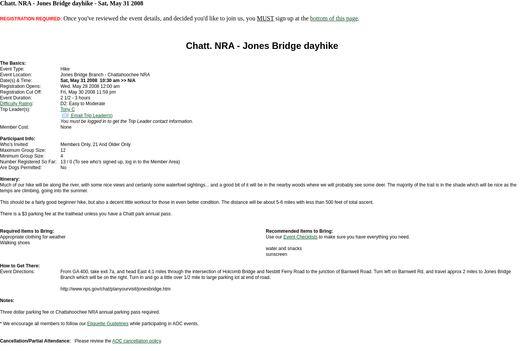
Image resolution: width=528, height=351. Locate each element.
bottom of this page (334, 18)
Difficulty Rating (16, 103)
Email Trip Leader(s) (87, 115)
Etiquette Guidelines (107, 323)
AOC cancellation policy (136, 341)
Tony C (68, 109)
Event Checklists (300, 237)
